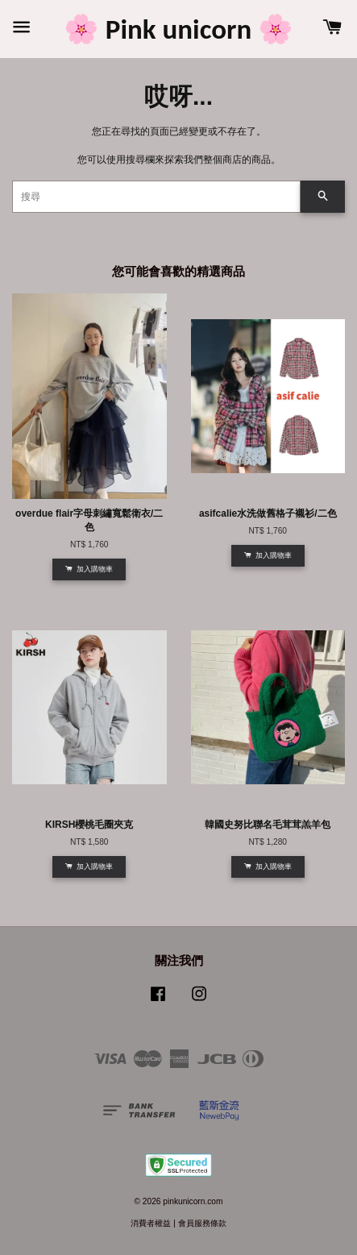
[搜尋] (156, 197)
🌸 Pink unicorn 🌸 (178, 29)
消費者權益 (151, 1223)
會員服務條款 (202, 1223)
